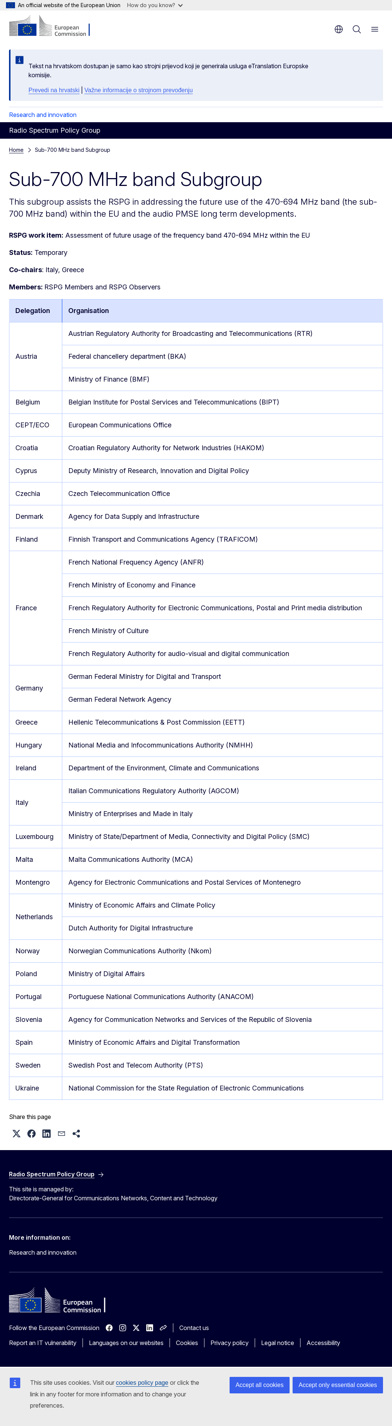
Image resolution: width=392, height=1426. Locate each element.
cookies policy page (142, 1383)
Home (16, 150)
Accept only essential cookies (338, 1385)
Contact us (194, 1328)
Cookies (187, 1343)
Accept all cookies (260, 1385)
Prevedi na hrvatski (54, 90)
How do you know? (155, 5)
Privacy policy (229, 1343)
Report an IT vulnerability (43, 1343)
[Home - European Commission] (54, 26)
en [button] (338, 29)
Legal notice (277, 1343)
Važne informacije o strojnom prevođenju (138, 90)
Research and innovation (43, 114)
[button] (17, 1134)
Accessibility (323, 1343)
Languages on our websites (126, 1343)
